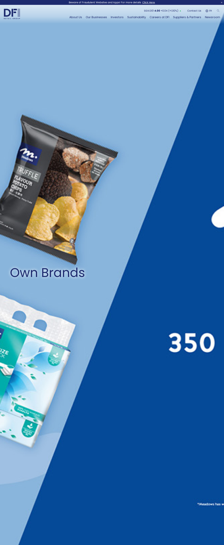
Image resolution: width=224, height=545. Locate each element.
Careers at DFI (159, 15)
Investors (117, 15)
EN (210, 9)
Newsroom (212, 15)
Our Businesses (96, 15)
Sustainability (136, 15)
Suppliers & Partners (187, 15)
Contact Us (194, 9)
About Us (75, 15)
